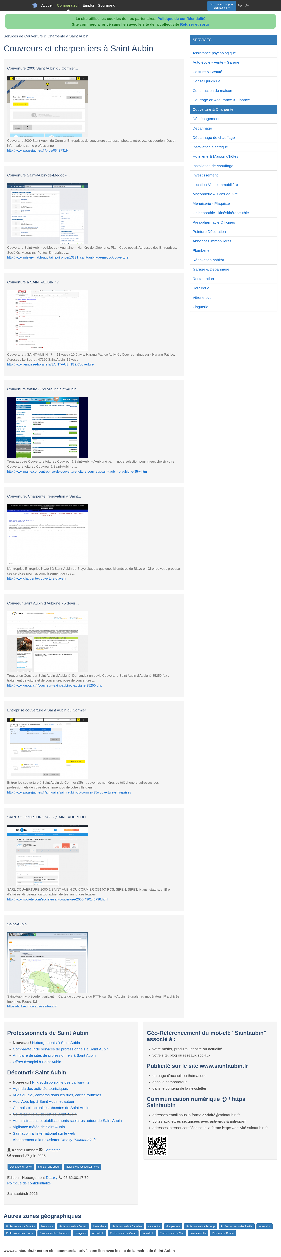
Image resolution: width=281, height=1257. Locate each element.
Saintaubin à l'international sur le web (44, 1133)
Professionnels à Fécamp (200, 1226)
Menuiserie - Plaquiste (211, 203)
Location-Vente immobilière (215, 185)
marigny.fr (80, 1233)
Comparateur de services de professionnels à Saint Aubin (61, 1049)
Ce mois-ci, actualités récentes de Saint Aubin (51, 1108)
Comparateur (68, 5)
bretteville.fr (99, 1226)
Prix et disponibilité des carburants (60, 1082)
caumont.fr (154, 1226)
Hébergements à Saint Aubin (56, 1043)
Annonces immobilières (212, 241)
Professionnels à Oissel (123, 1233)
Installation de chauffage (213, 166)
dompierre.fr (173, 1226)
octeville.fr (98, 1233)
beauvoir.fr (47, 1226)
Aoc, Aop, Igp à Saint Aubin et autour (43, 1101)
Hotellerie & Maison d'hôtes (215, 156)
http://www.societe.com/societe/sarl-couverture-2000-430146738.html (57, 899)
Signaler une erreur (48, 1166)
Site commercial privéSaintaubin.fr (222, 6)
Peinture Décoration (209, 232)
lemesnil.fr (264, 1226)
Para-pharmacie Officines (214, 222)
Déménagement (206, 119)
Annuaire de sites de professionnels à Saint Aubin (54, 1055)
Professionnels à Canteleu (127, 1226)
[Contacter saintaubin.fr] (247, 5)
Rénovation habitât (208, 260)
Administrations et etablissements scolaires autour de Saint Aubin (67, 1121)
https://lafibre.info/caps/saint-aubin (32, 1006)
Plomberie (201, 250)
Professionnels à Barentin (20, 1226)
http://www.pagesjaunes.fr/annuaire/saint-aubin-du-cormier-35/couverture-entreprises (69, 792)
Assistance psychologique (214, 53)
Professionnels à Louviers (54, 1233)
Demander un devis (21, 1166)
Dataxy (52, 1177)
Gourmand (106, 5)
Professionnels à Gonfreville (236, 1226)
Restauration (203, 279)
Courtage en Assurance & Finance (221, 100)
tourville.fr (148, 1233)
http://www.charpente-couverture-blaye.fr (36, 578)
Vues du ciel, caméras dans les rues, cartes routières (57, 1095)
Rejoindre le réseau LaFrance (82, 1166)
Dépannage (202, 128)
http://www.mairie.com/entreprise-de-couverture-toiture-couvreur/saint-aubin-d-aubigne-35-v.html (77, 471)
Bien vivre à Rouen (223, 1233)
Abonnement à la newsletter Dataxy (55, 1140)
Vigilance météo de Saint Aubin (39, 1127)
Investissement (205, 175)
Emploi (88, 5)
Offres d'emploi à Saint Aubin (37, 1062)
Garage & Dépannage (211, 269)
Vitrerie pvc (202, 297)
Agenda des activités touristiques (40, 1088)
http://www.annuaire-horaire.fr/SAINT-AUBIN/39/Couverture (50, 364)
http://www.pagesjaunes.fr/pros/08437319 (37, 150)
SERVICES (202, 40)
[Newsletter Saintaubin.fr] (240, 5)
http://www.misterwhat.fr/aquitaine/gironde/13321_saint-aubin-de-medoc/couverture (67, 257)
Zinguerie (200, 307)
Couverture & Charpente (213, 109)
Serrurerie (201, 288)
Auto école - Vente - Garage (216, 62)
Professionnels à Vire (172, 1233)
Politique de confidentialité (181, 18)
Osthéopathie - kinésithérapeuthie (221, 213)
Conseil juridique (206, 81)
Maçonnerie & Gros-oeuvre (215, 194)
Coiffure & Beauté (207, 72)
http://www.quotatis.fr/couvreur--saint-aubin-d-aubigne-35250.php (54, 685)
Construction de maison (212, 91)
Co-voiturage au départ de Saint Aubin (45, 1114)
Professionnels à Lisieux (19, 1233)
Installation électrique (210, 147)
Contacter (52, 1150)
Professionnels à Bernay (73, 1226)
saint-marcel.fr (198, 1233)
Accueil (47, 5)
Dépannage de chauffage (214, 137)
